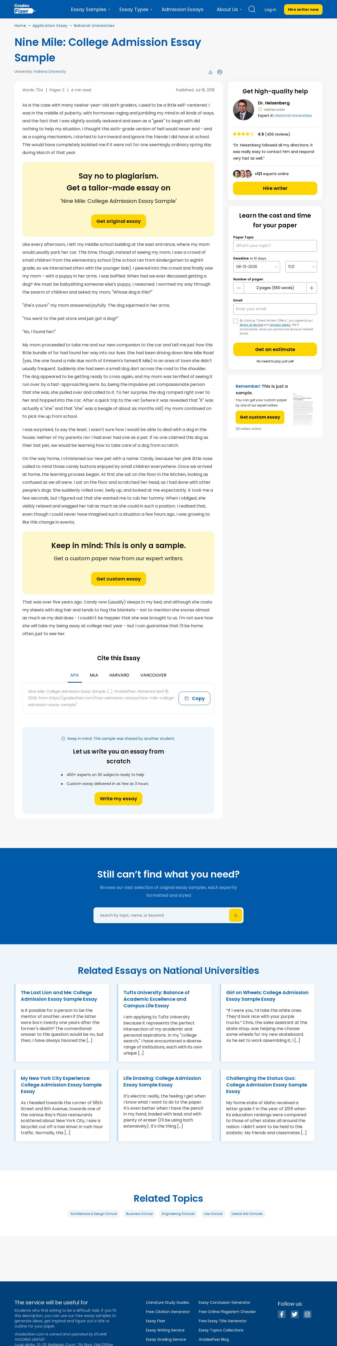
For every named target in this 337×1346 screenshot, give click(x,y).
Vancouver (153, 675)
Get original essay (118, 221)
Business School (139, 1213)
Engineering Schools (178, 1213)
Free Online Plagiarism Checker (227, 1311)
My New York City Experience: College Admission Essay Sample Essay (61, 1085)
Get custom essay (118, 579)
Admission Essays (183, 9)
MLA (94, 675)
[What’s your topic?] (275, 245)
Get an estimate (275, 349)
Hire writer (275, 188)
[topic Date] (256, 266)
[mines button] (239, 288)
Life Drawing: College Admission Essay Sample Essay (162, 1081)
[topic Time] (301, 266)
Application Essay (50, 25)
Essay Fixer (155, 1321)
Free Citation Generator (168, 1311)
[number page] (275, 287)
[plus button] (311, 288)
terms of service (251, 325)
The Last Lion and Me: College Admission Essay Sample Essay (59, 995)
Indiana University (50, 71)
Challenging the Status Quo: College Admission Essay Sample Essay (266, 1085)
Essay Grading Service (166, 1339)
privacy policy (280, 325)
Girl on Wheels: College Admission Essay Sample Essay (267, 995)
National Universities (94, 25)
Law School (213, 1213)
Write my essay (118, 798)
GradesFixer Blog (214, 1339)
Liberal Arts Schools (247, 1213)
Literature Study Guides (167, 1302)
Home (20, 25)
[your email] (275, 309)
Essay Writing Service (165, 1330)
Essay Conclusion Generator (224, 1302)
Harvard (119, 675)
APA (74, 675)
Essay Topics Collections (221, 1330)
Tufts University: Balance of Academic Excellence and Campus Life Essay (156, 999)
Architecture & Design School (94, 1213)
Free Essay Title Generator (223, 1321)
